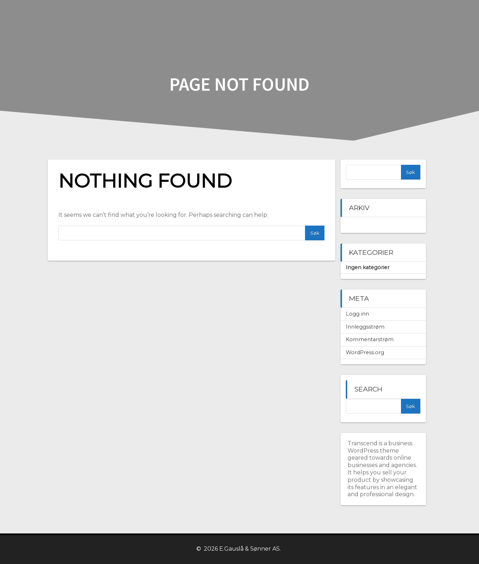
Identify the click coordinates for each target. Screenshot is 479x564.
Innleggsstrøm (365, 327)
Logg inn (357, 314)
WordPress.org (365, 352)
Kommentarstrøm (370, 339)
